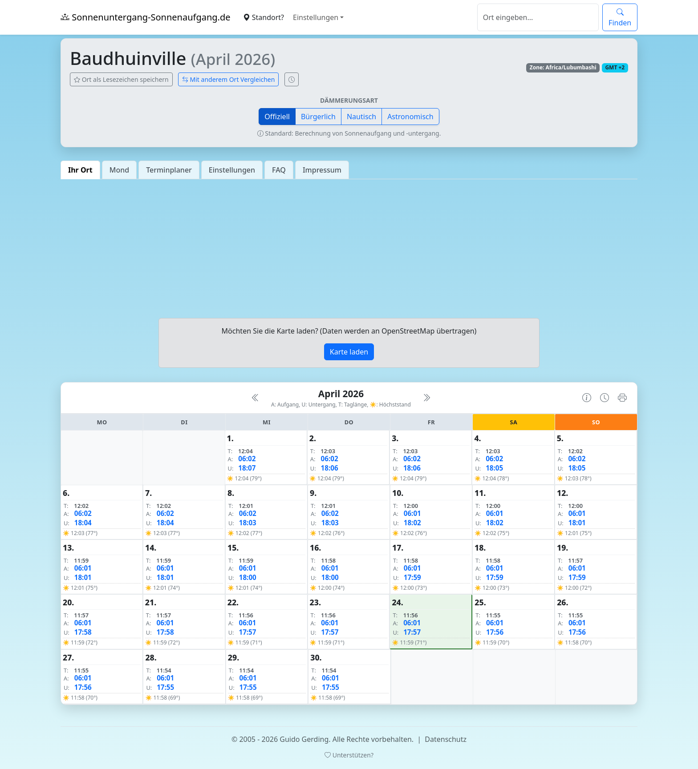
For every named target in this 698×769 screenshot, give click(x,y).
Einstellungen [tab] (232, 170)
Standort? (263, 17)
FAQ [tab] (279, 170)
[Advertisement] (349, 248)
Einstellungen (315, 17)
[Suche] (538, 17)
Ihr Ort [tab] (80, 170)
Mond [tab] (119, 170)
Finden (620, 17)
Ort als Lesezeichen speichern (121, 79)
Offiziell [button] (277, 116)
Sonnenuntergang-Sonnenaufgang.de (146, 17)
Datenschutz (446, 739)
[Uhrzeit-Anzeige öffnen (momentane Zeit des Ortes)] (291, 79)
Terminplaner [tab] (169, 170)
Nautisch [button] (361, 116)
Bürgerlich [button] (318, 116)
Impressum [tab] (322, 170)
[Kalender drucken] (622, 397)
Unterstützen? (349, 755)
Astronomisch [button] (410, 116)
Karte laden (349, 352)
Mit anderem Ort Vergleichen (228, 79)
